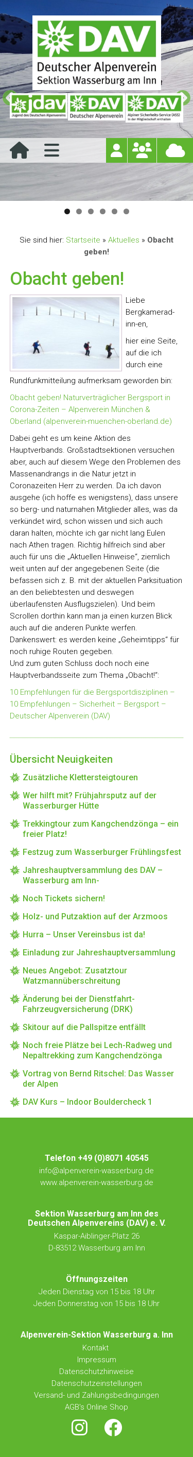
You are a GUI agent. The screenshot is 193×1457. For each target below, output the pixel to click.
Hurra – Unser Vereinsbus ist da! (84, 934)
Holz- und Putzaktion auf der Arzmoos (95, 916)
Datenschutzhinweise (96, 1371)
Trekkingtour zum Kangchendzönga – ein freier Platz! (101, 829)
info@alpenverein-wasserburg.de (96, 1170)
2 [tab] (79, 211)
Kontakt (96, 1347)
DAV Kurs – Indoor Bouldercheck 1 (87, 1102)
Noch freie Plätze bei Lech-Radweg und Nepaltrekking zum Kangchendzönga (97, 1050)
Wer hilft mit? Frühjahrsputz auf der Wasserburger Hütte (89, 801)
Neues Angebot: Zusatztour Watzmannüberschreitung (75, 976)
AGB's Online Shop (96, 1407)
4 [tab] (103, 211)
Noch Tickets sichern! (64, 898)
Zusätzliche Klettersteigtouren (80, 777)
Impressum (96, 1359)
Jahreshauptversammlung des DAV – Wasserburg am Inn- (93, 875)
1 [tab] (67, 211)
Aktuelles (123, 240)
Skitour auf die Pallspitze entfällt (84, 1027)
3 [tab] (91, 211)
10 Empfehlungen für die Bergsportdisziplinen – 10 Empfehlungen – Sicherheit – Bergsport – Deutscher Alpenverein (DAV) (92, 704)
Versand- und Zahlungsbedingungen (96, 1395)
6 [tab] (126, 211)
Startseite (83, 240)
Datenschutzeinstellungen (96, 1383)
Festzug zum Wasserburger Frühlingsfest (102, 852)
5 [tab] (114, 211)
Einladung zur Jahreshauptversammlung (99, 952)
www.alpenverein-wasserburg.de (96, 1182)
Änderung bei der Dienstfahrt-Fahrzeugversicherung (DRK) (79, 1004)
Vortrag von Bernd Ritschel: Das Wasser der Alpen (98, 1079)
